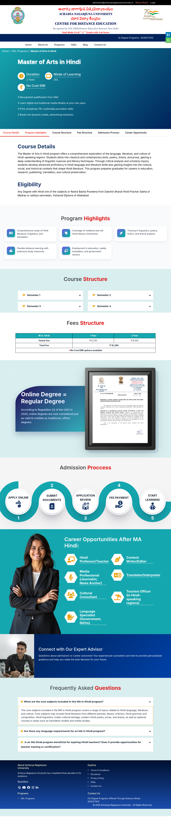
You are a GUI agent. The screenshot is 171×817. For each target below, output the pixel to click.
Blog (86, 44)
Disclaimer (96, 774)
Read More (23, 781)
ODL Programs (20, 51)
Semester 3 (31, 306)
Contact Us (101, 44)
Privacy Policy (97, 778)
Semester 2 (101, 295)
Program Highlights (35, 132)
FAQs (74, 44)
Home (5, 51)
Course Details (11, 132)
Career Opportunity (136, 132)
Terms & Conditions (100, 770)
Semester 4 (101, 306)
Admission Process (108, 132)
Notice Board (141, 2)
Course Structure (61, 132)
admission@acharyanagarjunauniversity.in (113, 2)
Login (153, 2)
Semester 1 (31, 295)
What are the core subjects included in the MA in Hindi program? (62, 702)
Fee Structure (84, 132)
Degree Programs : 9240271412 (135, 37)
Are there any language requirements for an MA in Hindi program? (63, 731)
